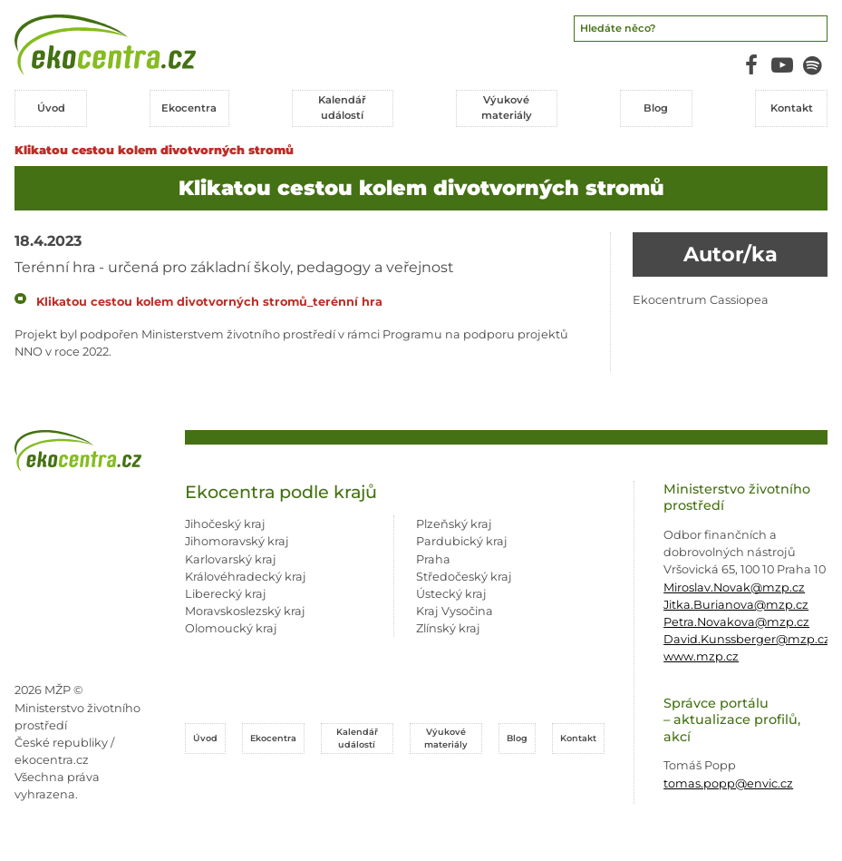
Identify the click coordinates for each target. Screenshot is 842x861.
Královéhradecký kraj (245, 575)
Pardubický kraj (462, 541)
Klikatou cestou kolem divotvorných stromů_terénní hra (209, 301)
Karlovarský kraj (230, 558)
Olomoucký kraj (231, 628)
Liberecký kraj (225, 593)
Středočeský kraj (464, 575)
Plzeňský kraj (454, 523)
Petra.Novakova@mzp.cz (736, 621)
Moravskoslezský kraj (245, 610)
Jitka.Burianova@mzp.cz (735, 604)
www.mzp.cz (701, 656)
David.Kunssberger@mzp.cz (746, 638)
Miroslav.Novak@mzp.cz (734, 586)
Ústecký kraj (451, 593)
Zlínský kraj (448, 628)
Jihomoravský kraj (237, 541)
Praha (433, 558)
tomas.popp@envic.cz (728, 782)
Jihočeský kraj (225, 523)
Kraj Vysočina (454, 610)
